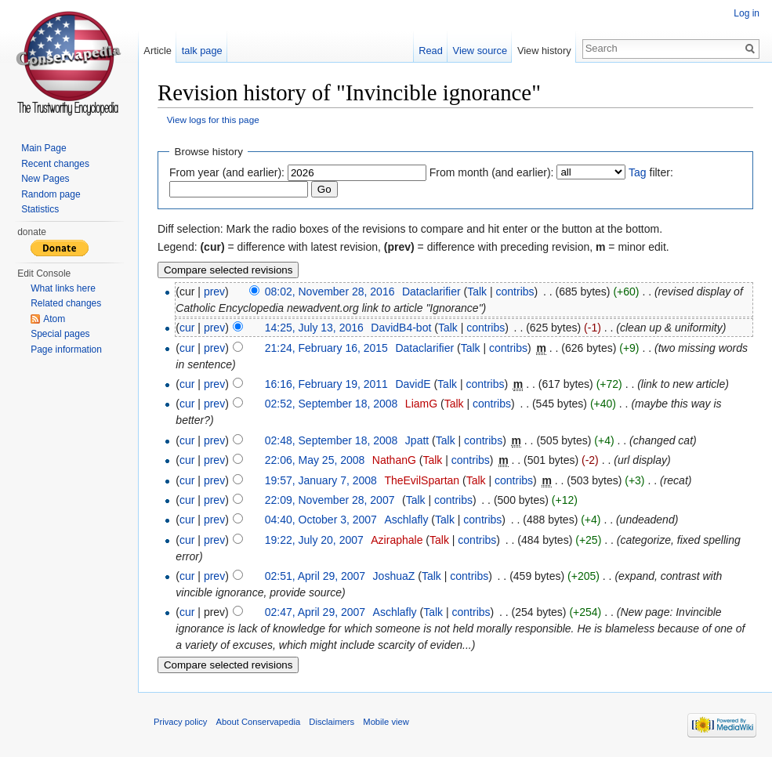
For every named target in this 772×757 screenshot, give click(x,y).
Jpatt (417, 440)
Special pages (60, 333)
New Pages (45, 178)
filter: (651, 172)
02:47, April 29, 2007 (315, 613)
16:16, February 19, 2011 (326, 384)
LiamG (421, 403)
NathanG (394, 460)
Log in (746, 13)
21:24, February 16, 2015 (326, 348)
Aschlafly (406, 519)
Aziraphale (396, 540)
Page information (66, 349)
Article (157, 50)
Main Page (43, 148)
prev (214, 291)
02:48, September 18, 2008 (331, 440)
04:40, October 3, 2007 (321, 519)
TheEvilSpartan (421, 480)
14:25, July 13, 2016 (314, 327)
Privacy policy (180, 721)
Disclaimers (331, 721)
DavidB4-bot (401, 327)
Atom (54, 318)
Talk (477, 291)
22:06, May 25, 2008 (315, 460)
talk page (202, 50)
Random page (50, 194)
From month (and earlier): (491, 172)
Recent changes (55, 163)
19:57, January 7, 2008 (321, 480)
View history (544, 50)
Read (431, 50)
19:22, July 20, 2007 (314, 540)
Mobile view (385, 721)
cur (186, 327)
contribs (515, 291)
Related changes (66, 303)
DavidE (412, 384)
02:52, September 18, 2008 (331, 403)
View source (480, 50)
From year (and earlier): (227, 172)
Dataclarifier (431, 291)
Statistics (40, 209)
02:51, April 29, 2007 (315, 576)
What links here (63, 288)
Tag (638, 172)
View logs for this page (213, 119)
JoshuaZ (394, 576)
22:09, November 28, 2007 (330, 500)
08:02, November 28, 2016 (330, 291)
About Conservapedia (258, 721)
